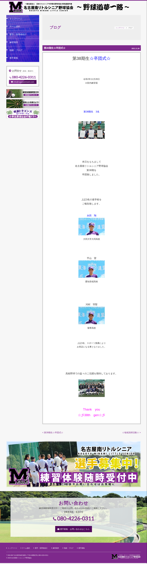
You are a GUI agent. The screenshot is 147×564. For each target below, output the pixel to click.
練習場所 (14, 42)
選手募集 (14, 58)
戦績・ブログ (16, 50)
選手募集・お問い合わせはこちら (75, 530)
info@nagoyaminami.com (22, 82)
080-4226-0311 (24, 77)
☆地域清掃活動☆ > (131, 433)
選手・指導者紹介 (18, 34)
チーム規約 (15, 27)
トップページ (120, 28)
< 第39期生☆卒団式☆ (52, 433)
